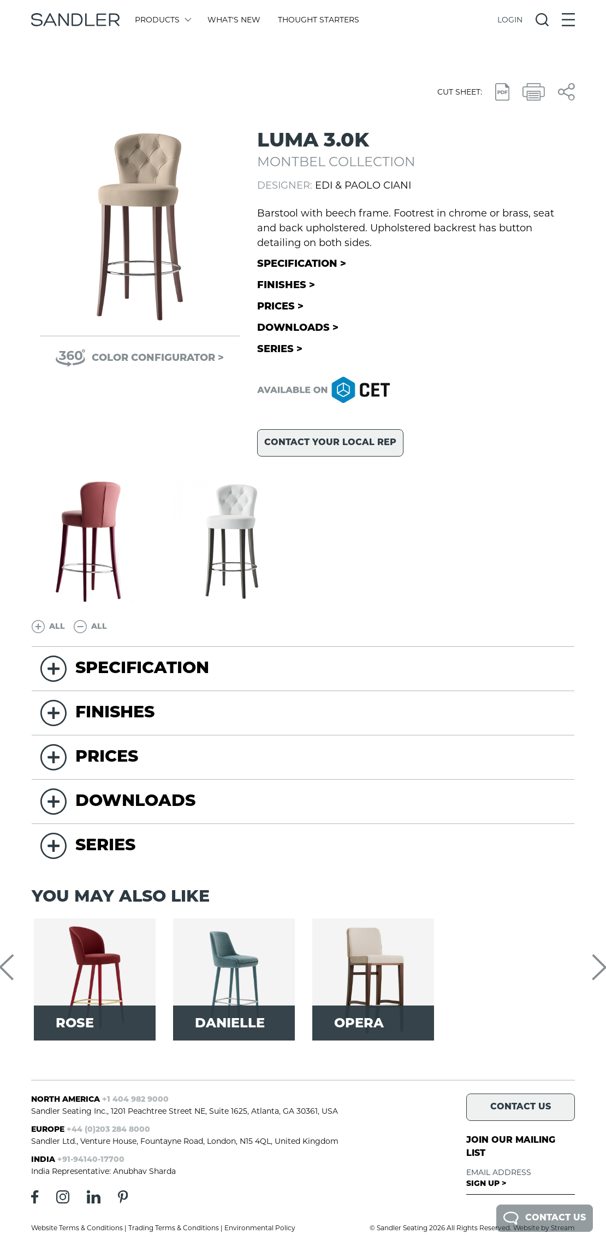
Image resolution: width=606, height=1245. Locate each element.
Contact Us (544, 1218)
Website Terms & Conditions (77, 1228)
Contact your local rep (330, 443)
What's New (233, 20)
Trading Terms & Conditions (173, 1228)
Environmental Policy (259, 1228)
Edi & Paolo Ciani (363, 185)
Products (162, 20)
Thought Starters (318, 20)
